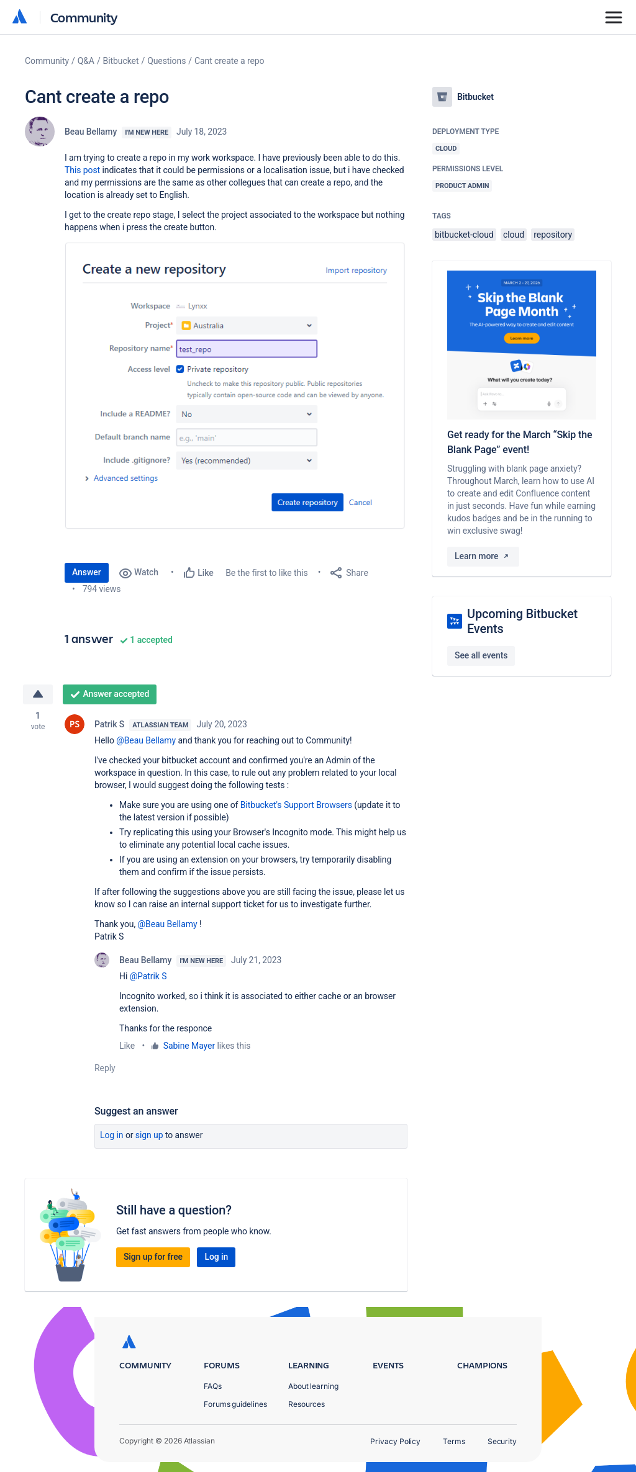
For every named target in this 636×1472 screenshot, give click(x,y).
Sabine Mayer (189, 1046)
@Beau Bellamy (146, 741)
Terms (454, 1441)
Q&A (86, 61)
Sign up (149, 1136)
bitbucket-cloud (464, 235)
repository (553, 235)
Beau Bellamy (91, 132)
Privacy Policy (395, 1441)
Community (84, 17)
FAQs (213, 1386)
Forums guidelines (235, 1404)
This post (82, 170)
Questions (166, 61)
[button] (236, 385)
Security (502, 1441)
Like (127, 1046)
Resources (306, 1404)
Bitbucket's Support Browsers (296, 805)
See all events (481, 655)
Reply (105, 1069)
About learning (313, 1386)
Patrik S (109, 725)
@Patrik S (148, 977)
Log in (112, 1136)
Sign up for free (153, 1257)
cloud (513, 235)
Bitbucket (121, 61)
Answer (86, 572)
